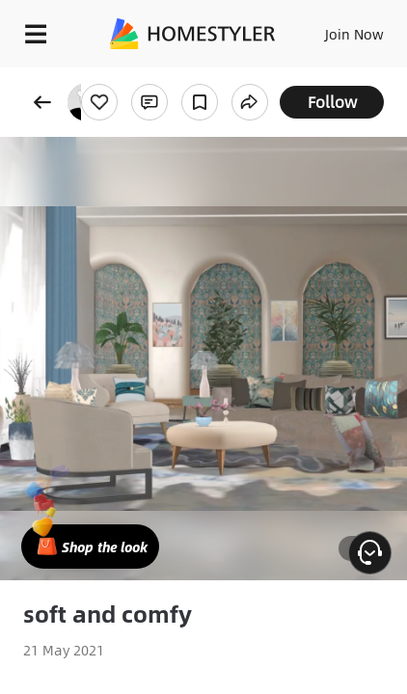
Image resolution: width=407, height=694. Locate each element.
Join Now (354, 33)
